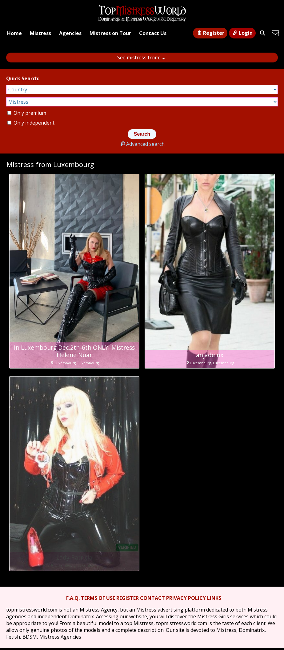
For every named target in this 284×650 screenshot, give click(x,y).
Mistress (40, 33)
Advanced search (142, 144)
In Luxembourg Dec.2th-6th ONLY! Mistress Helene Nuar (74, 351)
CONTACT (152, 598)
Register (210, 33)
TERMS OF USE (98, 598)
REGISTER (127, 598)
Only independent (30, 122)
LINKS (214, 598)
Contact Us (152, 33)
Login (242, 33)
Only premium (26, 113)
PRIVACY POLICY (186, 598)
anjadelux (209, 355)
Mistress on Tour (110, 33)
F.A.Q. (73, 598)
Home (14, 33)
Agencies (70, 33)
